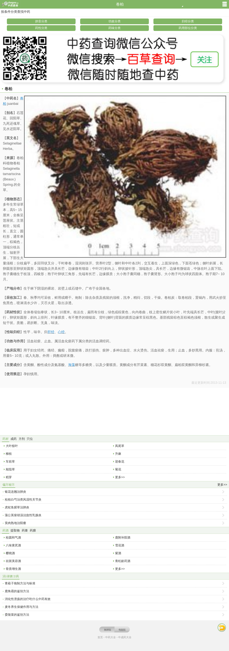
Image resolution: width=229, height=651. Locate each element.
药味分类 (114, 28)
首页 (100, 637)
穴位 (30, 438)
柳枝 (9, 453)
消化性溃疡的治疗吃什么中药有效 (28, 599)
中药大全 (110, 637)
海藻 (71, 365)
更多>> (120, 477)
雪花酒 (119, 545)
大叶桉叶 (12, 445)
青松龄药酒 (122, 561)
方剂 (22, 438)
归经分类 (188, 21)
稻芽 (9, 477)
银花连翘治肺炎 (15, 491)
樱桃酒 (10, 553)
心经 (61, 332)
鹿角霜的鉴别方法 (17, 591)
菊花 (118, 469)
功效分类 (114, 21)
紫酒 (118, 553)
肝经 (51, 332)
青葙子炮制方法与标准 (20, 583)
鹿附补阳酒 (122, 537)
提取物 (15, 530)
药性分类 (41, 28)
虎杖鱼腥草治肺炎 (17, 507)
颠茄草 (10, 469)
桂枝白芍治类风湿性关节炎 (23, 499)
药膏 (25, 530)
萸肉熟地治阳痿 (15, 523)
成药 (13, 438)
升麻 (118, 453)
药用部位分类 (188, 28)
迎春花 (119, 461)
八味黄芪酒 (13, 545)
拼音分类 (41, 21)
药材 (5, 438)
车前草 (10, 461)
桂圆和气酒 (13, 537)
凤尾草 (119, 445)
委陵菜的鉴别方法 (17, 614)
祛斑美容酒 (13, 561)
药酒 (5, 530)
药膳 (33, 530)
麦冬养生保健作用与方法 (21, 606)
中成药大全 (124, 637)
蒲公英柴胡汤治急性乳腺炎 (23, 515)
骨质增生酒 (13, 568)
